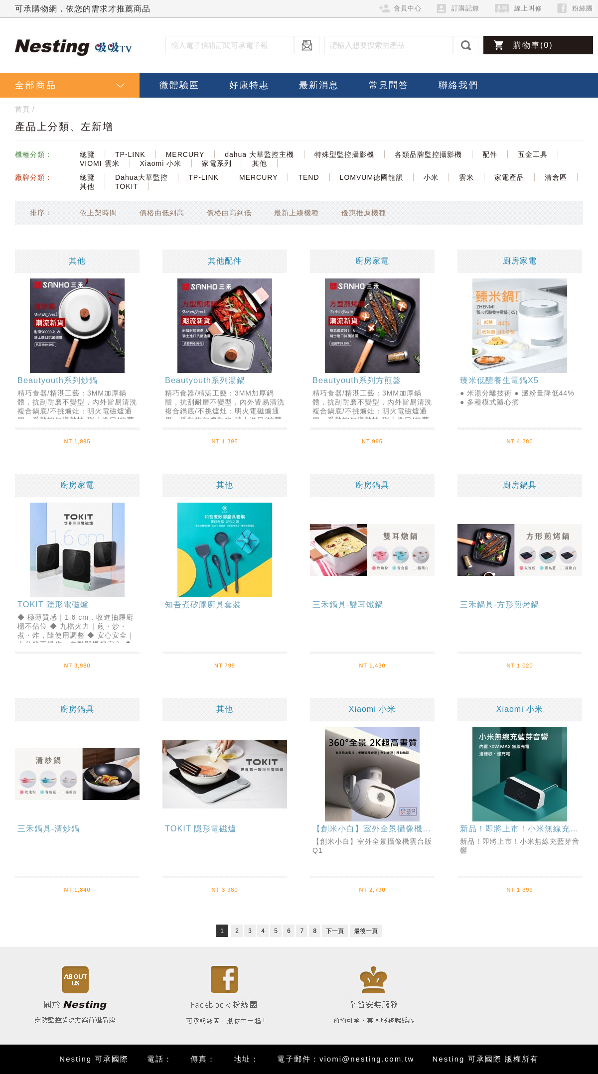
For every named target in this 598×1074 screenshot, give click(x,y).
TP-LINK (130, 154)
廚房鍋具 (372, 485)
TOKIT (126, 186)
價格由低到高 (162, 213)
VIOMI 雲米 (100, 163)
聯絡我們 (458, 85)
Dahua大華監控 (141, 177)
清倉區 (556, 177)
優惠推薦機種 (363, 213)
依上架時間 (98, 213)
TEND (308, 177)
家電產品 (509, 177)
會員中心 (408, 8)
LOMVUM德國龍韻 (371, 177)
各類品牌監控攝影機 (428, 154)
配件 (489, 154)
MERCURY (185, 154)
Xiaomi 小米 (161, 163)
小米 (431, 177)
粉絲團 (582, 8)
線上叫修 (528, 8)
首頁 (22, 109)
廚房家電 (372, 261)
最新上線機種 (296, 213)
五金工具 (533, 154)
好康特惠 (249, 85)
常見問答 (389, 85)
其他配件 (225, 261)
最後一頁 (366, 931)
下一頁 (335, 931)
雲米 (466, 177)
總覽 (87, 154)
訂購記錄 (465, 8)
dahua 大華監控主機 (259, 154)
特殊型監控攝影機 (344, 154)
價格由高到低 (229, 213)
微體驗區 (179, 85)
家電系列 (217, 163)
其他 (259, 163)
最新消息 (319, 85)
